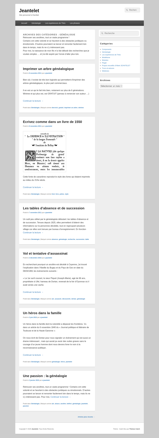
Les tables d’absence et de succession (53, 208)
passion (26, 406)
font (53, 194)
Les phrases (75, 23)
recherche (71, 239)
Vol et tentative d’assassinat (45, 253)
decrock (55, 108)
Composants (106, 49)
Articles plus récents (86, 417)
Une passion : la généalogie (45, 376)
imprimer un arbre (71, 108)
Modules (105, 60)
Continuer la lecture (33, 101)
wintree (81, 108)
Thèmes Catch (134, 429)
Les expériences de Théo (55, 23)
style (66, 194)
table (87, 239)
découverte (66, 299)
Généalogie (36, 23)
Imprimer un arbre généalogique (48, 69)
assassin (58, 299)
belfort (69, 404)
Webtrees (105, 71)
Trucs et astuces (108, 68)
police (62, 194)
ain (53, 299)
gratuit (61, 108)
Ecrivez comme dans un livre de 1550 (52, 122)
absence (55, 239)
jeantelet (69, 362)
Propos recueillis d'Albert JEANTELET (116, 65)
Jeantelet (29, 10)
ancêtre (63, 404)
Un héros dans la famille (42, 313)
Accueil (24, 23)
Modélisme (106, 57)
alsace (57, 404)
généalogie (63, 239)
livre (57, 194)
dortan (73, 299)
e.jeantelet (48, 73)
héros (63, 362)
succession (80, 239)
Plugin (104, 63)
